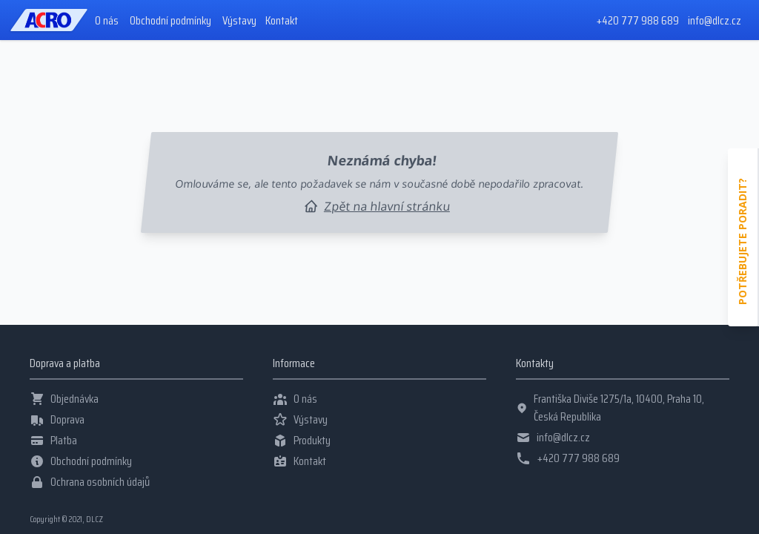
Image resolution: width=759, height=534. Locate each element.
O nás (107, 21)
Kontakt (281, 21)
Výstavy (239, 21)
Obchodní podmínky (170, 21)
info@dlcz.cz (714, 20)
